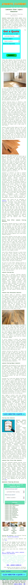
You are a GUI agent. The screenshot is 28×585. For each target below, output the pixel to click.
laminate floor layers (15, 92)
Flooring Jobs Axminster (13, 536)
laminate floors (6, 441)
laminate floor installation (9, 447)
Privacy (25, 571)
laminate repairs (18, 444)
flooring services (11, 453)
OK (24, 584)
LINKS (14, 7)
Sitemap (3, 571)
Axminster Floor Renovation (8, 553)
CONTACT (20, 7)
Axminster (4, 200)
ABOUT (17, 7)
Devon (24, 453)
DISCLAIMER (24, 7)
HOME (11, 7)
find (6, 462)
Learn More (18, 584)
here (6, 479)
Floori (4, 579)
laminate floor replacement (9, 448)
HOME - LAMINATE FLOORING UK (14, 565)
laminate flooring (14, 20)
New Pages (8, 571)
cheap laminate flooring (20, 452)
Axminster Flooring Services (10, 482)
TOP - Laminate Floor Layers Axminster (13, 552)
